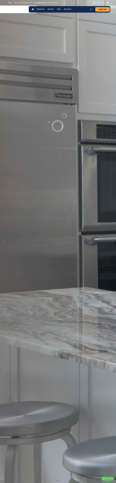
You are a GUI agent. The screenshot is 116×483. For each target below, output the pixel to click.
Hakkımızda (40, 9)
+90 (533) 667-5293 (52, 2)
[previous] (4, 241)
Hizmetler (51, 9)
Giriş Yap (102, 9)
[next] (112, 241)
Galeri (59, 9)
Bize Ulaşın (67, 9)
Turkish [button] (9, 2)
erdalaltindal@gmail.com (25, 2)
